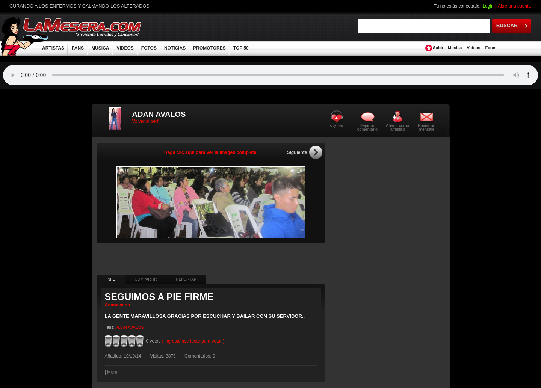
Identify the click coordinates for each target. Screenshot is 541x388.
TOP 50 (241, 48)
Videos (473, 47)
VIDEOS (124, 48)
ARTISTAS (53, 48)
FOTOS (149, 48)
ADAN (121, 327)
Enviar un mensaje (426, 127)
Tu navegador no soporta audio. (270, 75)
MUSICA (100, 48)
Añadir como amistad (397, 127)
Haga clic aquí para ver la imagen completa (210, 152)
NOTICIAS (175, 48)
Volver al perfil (146, 121)
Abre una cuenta (514, 6)
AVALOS (136, 327)
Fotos (490, 47)
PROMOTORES (209, 48)
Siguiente (297, 152)
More (112, 372)
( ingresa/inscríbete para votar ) (193, 341)
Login (487, 6)
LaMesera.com (82, 27)
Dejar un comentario (367, 127)
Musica (455, 47)
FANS (78, 48)
